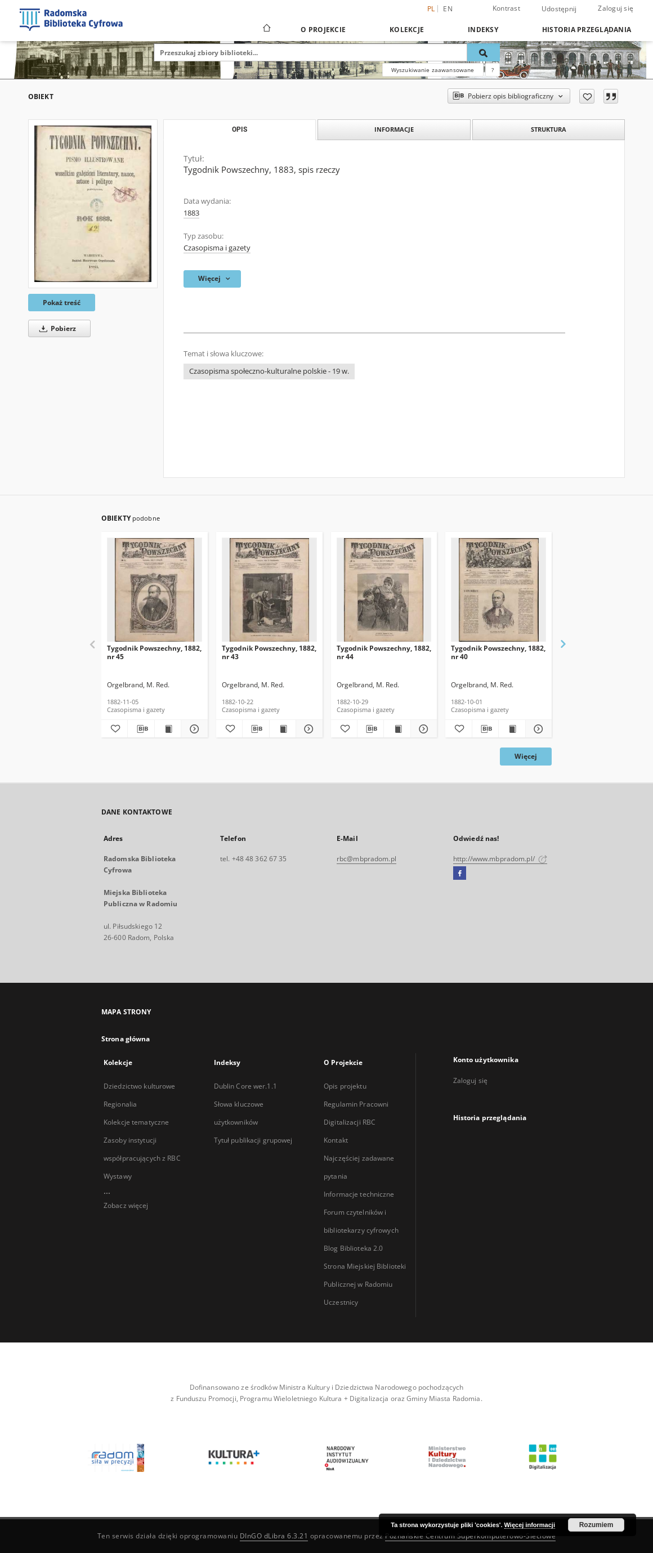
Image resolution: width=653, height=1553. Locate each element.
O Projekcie (323, 29)
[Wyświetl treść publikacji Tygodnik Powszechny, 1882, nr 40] (512, 729)
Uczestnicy (341, 1302)
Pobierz (55, 328)
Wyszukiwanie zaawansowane (433, 70)
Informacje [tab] (394, 129)
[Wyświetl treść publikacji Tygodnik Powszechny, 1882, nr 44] (397, 729)
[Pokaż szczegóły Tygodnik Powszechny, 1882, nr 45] (192, 729)
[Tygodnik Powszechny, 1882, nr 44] (384, 590)
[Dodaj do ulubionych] (586, 96)
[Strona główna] (266, 29)
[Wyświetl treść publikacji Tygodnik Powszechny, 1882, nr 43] (283, 729)
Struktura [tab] (548, 129)
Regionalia (120, 1104)
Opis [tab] (239, 129)
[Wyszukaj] (483, 52)
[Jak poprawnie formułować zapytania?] (492, 70)
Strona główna (125, 1039)
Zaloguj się (615, 8)
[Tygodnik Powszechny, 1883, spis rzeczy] (92, 203)
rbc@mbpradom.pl (366, 858)
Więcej (526, 756)
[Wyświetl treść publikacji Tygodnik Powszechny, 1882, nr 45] (168, 729)
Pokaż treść (61, 302)
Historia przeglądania (586, 29)
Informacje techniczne (359, 1194)
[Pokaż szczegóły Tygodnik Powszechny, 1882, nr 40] (537, 729)
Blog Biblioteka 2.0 (353, 1248)
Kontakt (336, 1140)
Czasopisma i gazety (217, 248)
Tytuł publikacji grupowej (253, 1140)
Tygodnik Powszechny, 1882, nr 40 (498, 652)
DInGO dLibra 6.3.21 (274, 1536)
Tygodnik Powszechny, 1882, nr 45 (154, 652)
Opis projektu (345, 1086)
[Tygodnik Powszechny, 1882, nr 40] (498, 590)
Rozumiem (596, 1525)
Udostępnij (559, 9)
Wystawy (118, 1176)
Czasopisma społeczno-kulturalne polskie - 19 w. (269, 371)
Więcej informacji (529, 1524)
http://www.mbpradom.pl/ (500, 858)
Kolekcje (407, 29)
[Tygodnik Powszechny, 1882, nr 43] (269, 590)
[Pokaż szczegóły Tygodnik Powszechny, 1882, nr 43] (307, 729)
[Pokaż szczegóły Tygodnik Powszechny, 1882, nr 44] (422, 729)
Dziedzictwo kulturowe (140, 1086)
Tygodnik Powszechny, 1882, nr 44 (384, 652)
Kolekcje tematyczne (136, 1122)
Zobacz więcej (126, 1205)
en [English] (448, 8)
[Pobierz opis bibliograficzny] (141, 729)
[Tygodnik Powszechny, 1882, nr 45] (155, 590)
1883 (191, 213)
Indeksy (483, 29)
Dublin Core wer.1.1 (245, 1086)
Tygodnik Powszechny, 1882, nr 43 (269, 652)
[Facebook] (459, 874)
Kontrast (506, 8)
